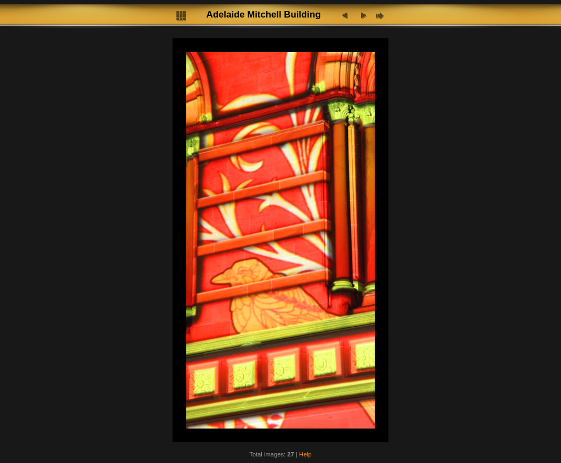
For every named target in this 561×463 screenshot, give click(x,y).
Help (305, 454)
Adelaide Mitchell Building (264, 14)
